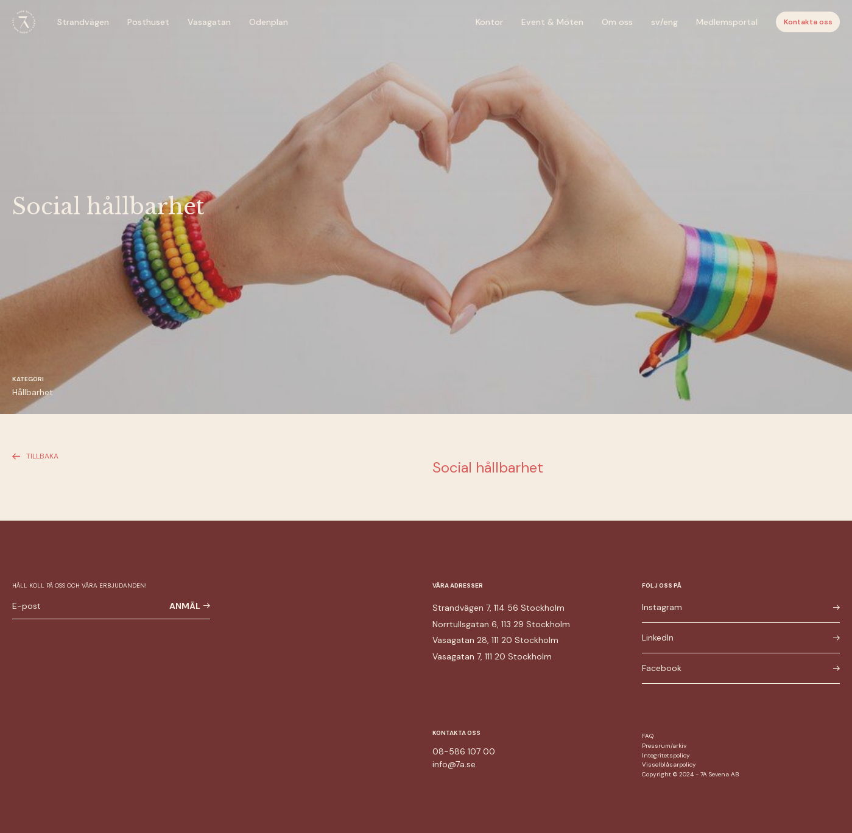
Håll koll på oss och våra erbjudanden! (79, 585)
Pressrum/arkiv (664, 746)
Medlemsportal (727, 21)
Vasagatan (209, 21)
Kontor (489, 21)
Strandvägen (83, 21)
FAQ (647, 736)
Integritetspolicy (666, 755)
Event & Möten (552, 21)
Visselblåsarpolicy (669, 764)
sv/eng (664, 21)
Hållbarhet (32, 392)
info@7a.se (454, 764)
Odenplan (268, 21)
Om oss (617, 21)
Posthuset (148, 21)
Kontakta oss (808, 22)
